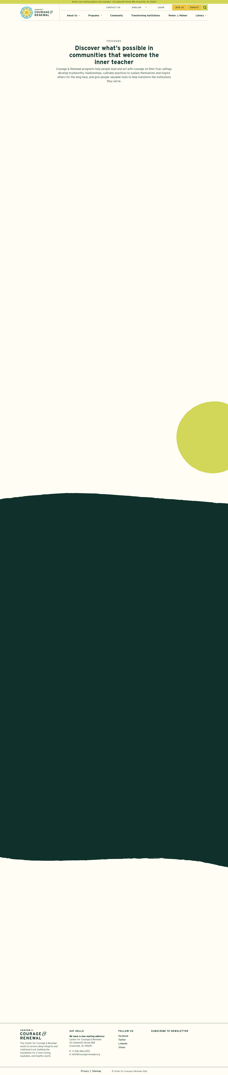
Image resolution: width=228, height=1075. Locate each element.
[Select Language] (139, 8)
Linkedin (122, 1043)
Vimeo (121, 1047)
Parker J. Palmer (178, 15)
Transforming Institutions (145, 15)
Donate (194, 8)
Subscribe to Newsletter (169, 1031)
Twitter (122, 1039)
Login (161, 8)
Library (200, 15)
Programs (93, 15)
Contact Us (113, 8)
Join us (179, 8)
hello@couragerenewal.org (86, 1054)
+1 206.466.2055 (81, 1051)
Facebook (123, 1036)
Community (116, 15)
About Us (72, 15)
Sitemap (96, 1071)
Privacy (85, 1071)
